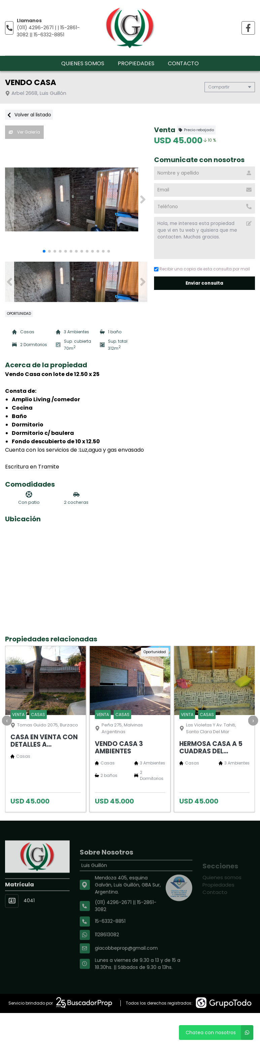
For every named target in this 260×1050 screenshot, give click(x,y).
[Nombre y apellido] (204, 173)
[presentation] (7, 720)
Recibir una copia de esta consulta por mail (202, 269)
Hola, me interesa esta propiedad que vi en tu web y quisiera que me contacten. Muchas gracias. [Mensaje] (204, 238)
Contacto (183, 63)
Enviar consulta (205, 283)
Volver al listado (29, 114)
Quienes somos (82, 63)
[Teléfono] (204, 207)
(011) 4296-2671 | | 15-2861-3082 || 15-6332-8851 (48, 31)
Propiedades (136, 63)
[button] (142, 199)
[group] (76, 199)
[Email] (204, 190)
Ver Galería (24, 132)
